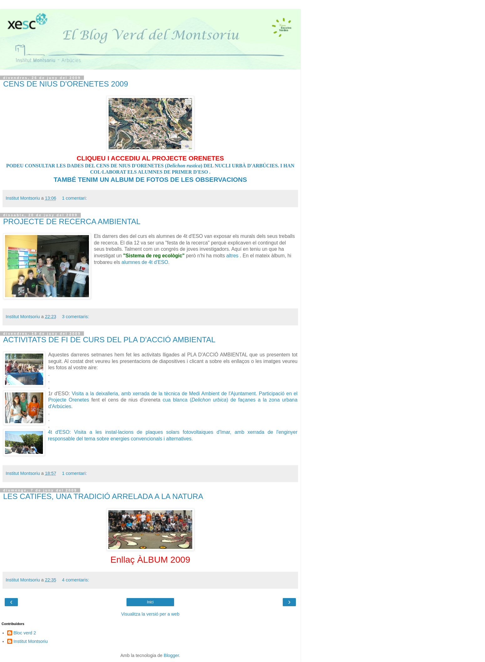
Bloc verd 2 (24, 632)
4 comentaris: (75, 579)
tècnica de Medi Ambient (192, 393)
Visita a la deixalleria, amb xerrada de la (118, 393)
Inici (150, 602)
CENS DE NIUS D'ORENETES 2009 (65, 84)
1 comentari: (74, 198)
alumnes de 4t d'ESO (144, 262)
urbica (219, 399)
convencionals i (148, 438)
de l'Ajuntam (235, 393)
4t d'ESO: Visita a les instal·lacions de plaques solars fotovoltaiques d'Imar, (141, 432)
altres (232, 255)
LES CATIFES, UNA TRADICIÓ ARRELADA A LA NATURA (103, 496)
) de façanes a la (247, 399)
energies (121, 438)
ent (252, 393)
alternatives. (179, 438)
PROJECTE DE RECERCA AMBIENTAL (72, 221)
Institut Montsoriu (30, 641)
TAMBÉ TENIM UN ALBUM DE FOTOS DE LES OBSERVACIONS (150, 179)
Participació (272, 393)
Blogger (171, 655)
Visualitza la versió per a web (150, 614)
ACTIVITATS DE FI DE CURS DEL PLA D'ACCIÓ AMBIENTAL (109, 339)
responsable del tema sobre (79, 438)
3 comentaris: (75, 316)
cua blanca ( (188, 399)
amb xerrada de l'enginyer (266, 432)
